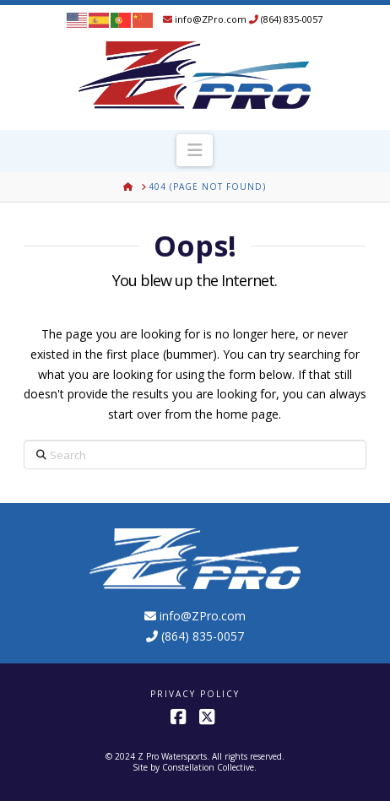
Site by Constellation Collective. (195, 767)
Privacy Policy (195, 694)
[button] (194, 150)
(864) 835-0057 (285, 19)
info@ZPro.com (204, 19)
